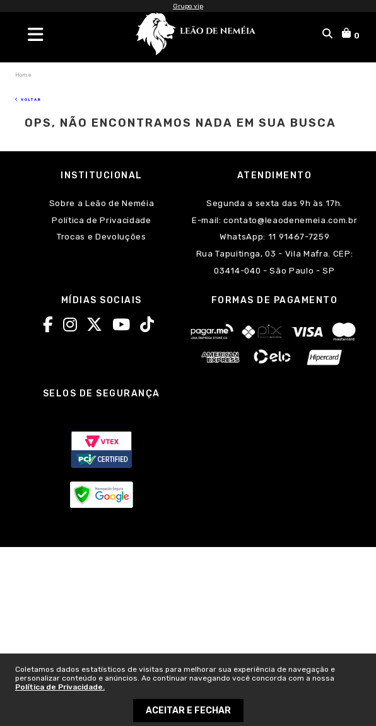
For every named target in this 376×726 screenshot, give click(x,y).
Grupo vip (188, 6)
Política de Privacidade (101, 220)
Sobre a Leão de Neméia (102, 203)
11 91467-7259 (297, 236)
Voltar (28, 99)
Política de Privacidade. (60, 687)
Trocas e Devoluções (101, 236)
